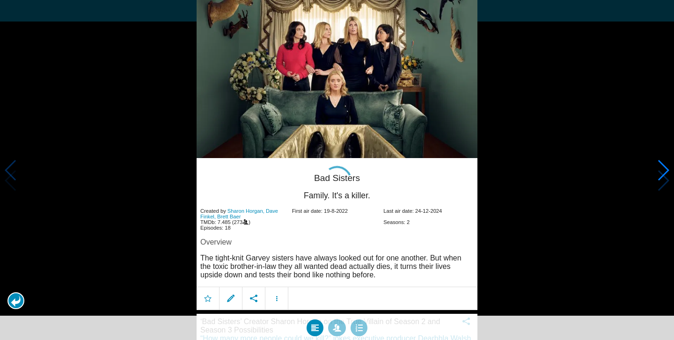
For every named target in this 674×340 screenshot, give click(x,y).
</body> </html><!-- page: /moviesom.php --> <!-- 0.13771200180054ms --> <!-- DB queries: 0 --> (337, 170)
